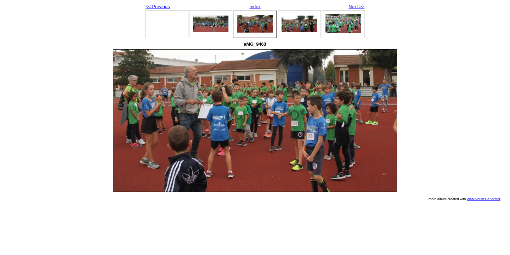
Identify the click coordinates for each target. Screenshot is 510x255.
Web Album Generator (483, 199)
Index (254, 6)
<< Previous (158, 6)
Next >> (356, 6)
